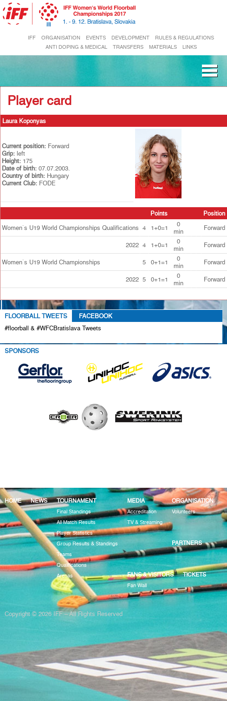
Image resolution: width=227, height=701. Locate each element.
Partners (187, 542)
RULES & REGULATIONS (184, 38)
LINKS (189, 47)
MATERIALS (163, 47)
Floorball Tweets (36, 316)
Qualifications (72, 565)
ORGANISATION (60, 38)
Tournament (76, 500)
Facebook (95, 316)
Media (136, 500)
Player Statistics (75, 533)
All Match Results (76, 522)
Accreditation (141, 512)
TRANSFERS (128, 47)
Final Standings (74, 512)
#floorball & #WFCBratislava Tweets (53, 328)
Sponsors (22, 350)
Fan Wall (137, 586)
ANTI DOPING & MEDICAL (76, 47)
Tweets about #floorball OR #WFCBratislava (73, 338)
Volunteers (183, 512)
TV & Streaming (144, 522)
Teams (64, 554)
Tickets (194, 574)
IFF (32, 38)
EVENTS (96, 38)
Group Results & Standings (87, 544)
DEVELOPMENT (130, 38)
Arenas (65, 576)
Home (13, 500)
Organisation (193, 500)
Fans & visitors (150, 574)
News (39, 500)
